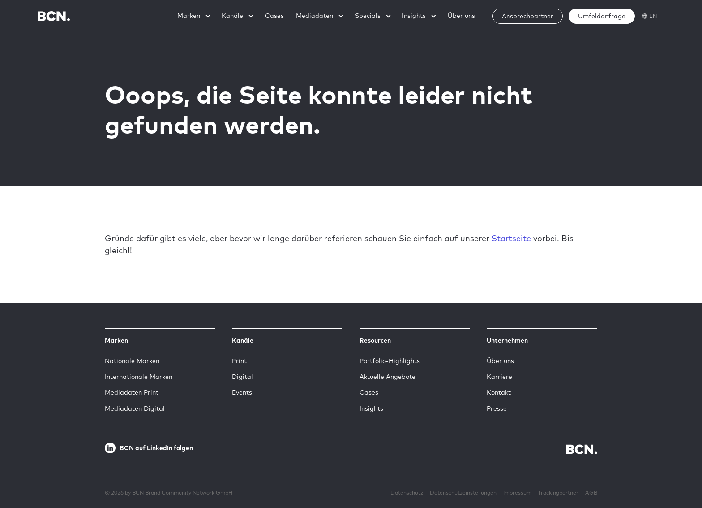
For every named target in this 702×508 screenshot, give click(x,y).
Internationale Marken (138, 377)
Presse (497, 408)
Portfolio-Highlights (390, 361)
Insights (371, 408)
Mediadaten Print (131, 392)
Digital (242, 377)
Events (242, 392)
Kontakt (499, 392)
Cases (369, 392)
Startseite (511, 238)
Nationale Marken (132, 361)
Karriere (499, 377)
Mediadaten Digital (135, 408)
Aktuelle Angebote (387, 377)
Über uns (500, 361)
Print (239, 361)
